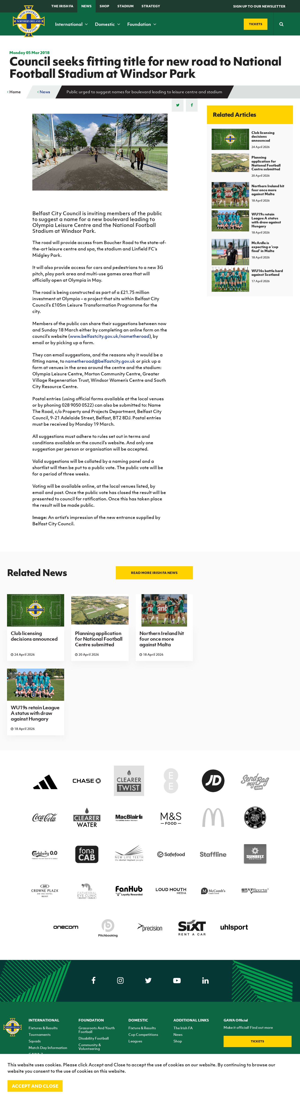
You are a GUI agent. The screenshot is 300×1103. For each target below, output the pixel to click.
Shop (104, 6)
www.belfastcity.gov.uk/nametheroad (109, 336)
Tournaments (40, 1034)
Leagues (135, 1041)
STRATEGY (151, 6)
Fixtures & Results (43, 1027)
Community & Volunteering (90, 1046)
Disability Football (94, 1038)
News (86, 6)
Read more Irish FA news (154, 572)
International (71, 24)
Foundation (141, 24)
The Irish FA (62, 6)
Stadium (125, 6)
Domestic (107, 24)
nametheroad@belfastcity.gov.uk (100, 361)
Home (14, 91)
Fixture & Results (142, 1027)
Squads (35, 1041)
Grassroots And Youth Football (97, 1029)
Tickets (257, 1041)
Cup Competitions (143, 1034)
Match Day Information (48, 1047)
